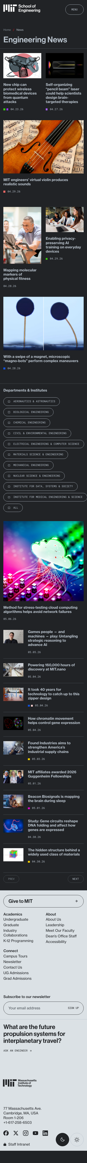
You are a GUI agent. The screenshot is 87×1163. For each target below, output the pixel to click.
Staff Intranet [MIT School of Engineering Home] (16, 1144)
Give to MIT (42, 901)
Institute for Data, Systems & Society (43, 486)
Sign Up (73, 1008)
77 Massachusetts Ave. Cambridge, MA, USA (22, 1110)
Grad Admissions (17, 978)
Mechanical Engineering (31, 465)
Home (7, 29)
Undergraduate (15, 919)
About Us (53, 919)
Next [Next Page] (75, 879)
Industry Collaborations (15, 932)
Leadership (55, 925)
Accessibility (56, 941)
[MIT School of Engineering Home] (21, 8)
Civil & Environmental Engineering (39, 433)
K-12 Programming (18, 940)
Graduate (11, 925)
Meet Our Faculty (60, 930)
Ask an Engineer (17, 1050)
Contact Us (12, 967)
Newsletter (12, 961)
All (15, 507)
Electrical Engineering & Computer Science (46, 444)
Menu (74, 9)
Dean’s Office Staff (61, 936)
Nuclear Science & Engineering (36, 476)
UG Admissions (16, 973)
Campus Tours (15, 956)
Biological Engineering (31, 412)
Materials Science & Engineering (38, 454)
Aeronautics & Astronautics (34, 401)
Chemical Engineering (29, 422)
